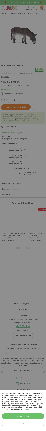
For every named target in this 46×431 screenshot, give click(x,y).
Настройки (23, 424)
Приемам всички (23, 416)
